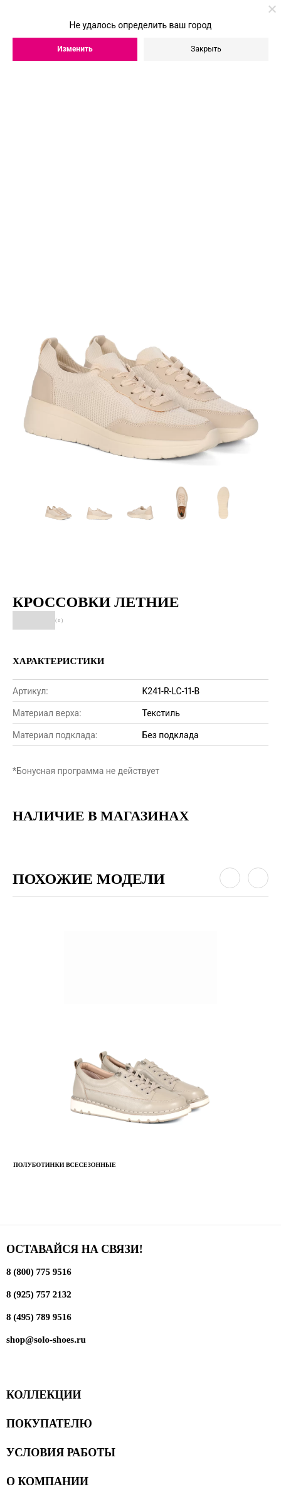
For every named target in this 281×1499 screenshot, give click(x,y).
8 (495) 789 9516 (39, 1317)
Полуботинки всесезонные (64, 1164)
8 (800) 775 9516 (39, 1272)
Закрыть (206, 49)
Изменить (75, 49)
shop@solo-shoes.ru (46, 1340)
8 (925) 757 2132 (39, 1294)
